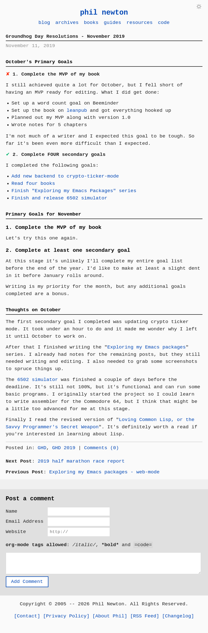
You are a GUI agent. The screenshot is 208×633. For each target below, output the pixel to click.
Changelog (178, 619)
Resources (140, 22)
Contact (27, 619)
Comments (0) (101, 447)
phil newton (104, 13)
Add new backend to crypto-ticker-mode (65, 176)
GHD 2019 (63, 447)
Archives (67, 22)
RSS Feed (144, 619)
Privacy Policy (66, 619)
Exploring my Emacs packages (146, 347)
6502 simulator (37, 379)
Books (91, 22)
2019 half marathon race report (81, 461)
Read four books (33, 183)
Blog (44, 22)
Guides (112, 22)
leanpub (77, 110)
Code (163, 22)
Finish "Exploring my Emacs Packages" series (74, 190)
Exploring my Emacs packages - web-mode (104, 472)
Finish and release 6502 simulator (59, 198)
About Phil (109, 619)
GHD (42, 447)
